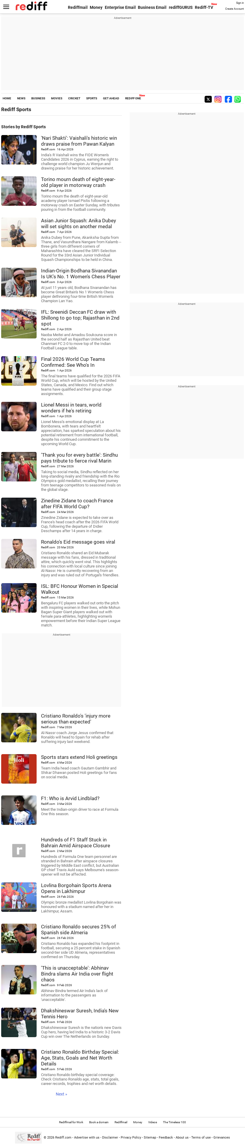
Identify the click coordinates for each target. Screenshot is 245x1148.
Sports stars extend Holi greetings (79, 757)
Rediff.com (63, 1137)
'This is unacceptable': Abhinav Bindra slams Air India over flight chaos (77, 974)
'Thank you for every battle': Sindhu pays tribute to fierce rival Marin (79, 458)
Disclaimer (110, 1137)
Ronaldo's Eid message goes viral (78, 542)
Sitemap (150, 1137)
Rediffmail (78, 7)
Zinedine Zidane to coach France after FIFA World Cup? (77, 503)
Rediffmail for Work (71, 1122)
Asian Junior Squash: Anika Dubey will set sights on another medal (78, 223)
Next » (61, 1094)
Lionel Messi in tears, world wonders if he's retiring (71, 408)
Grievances (221, 1137)
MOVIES (56, 98)
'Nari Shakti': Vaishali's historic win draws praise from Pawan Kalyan (79, 141)
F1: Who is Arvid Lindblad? (70, 798)
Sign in (240, 2)
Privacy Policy (131, 1137)
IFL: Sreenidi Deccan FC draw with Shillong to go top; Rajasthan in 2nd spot (80, 318)
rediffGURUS (181, 7)
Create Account (234, 8)
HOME (7, 98)
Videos (152, 1122)
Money (96, 7)
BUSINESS (38, 98)
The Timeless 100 (174, 1122)
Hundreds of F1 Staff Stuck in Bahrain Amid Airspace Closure (75, 842)
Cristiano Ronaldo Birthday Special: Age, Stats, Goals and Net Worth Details (80, 1058)
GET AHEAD (111, 98)
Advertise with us (86, 1137)
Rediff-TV (204, 7)
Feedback (166, 1137)
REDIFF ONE (133, 98)
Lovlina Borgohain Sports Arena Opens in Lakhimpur (76, 888)
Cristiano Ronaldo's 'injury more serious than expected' (75, 719)
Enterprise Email (120, 7)
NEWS (21, 98)
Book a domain (99, 1122)
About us (182, 1137)
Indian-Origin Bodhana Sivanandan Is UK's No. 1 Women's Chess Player (80, 273)
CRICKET (74, 98)
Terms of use (201, 1137)
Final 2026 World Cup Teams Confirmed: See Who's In (73, 362)
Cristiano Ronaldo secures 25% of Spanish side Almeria (78, 929)
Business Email (152, 7)
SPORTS (91, 98)
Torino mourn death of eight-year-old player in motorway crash (78, 182)
